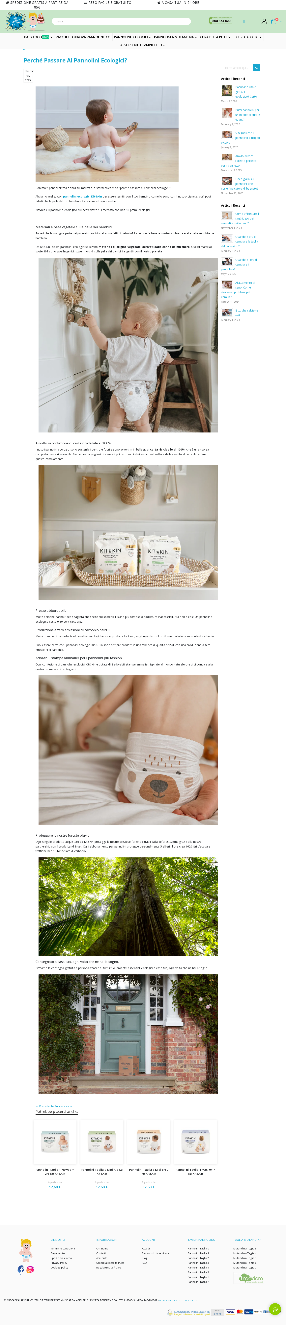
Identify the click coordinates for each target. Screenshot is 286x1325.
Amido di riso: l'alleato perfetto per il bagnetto (239, 160)
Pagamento (58, 1253)
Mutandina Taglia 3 (244, 1248)
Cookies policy (59, 1267)
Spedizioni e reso (61, 1257)
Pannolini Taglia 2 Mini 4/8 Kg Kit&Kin (102, 1171)
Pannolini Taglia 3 (198, 1262)
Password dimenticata (155, 1253)
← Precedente (45, 1105)
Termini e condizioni (63, 1248)
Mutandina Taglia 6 (244, 1262)
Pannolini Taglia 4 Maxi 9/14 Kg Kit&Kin (196, 1171)
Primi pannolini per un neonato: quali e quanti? (247, 114)
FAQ (144, 1262)
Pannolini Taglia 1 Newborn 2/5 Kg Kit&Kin (55, 1171)
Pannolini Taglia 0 (198, 1248)
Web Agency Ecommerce (178, 1300)
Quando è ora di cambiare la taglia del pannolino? (239, 241)
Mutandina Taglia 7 (244, 1267)
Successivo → (63, 1105)
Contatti (101, 1253)
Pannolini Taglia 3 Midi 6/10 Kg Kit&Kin (148, 1171)
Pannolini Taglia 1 (198, 1253)
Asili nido (101, 1257)
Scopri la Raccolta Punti (110, 1262)
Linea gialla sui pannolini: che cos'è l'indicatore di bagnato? (239, 183)
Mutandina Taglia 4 (244, 1253)
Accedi (146, 1248)
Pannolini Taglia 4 (198, 1267)
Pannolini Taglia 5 (198, 1272)
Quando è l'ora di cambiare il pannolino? (239, 264)
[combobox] (121, 21)
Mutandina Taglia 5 (244, 1257)
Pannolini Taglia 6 (198, 1276)
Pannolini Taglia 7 (198, 1281)
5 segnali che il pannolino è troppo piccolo (240, 137)
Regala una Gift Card (109, 1267)
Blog (144, 1257)
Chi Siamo (102, 1248)
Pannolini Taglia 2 (198, 1257)
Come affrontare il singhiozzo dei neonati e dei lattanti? (240, 218)
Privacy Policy (59, 1262)
